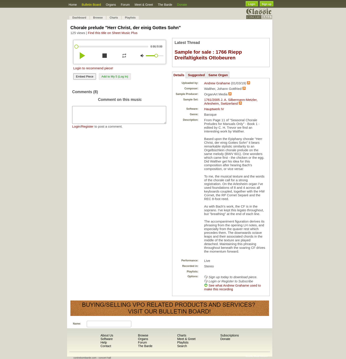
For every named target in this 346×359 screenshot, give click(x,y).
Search (182, 346)
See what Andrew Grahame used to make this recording (232, 287)
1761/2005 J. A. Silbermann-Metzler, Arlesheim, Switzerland (231, 101)
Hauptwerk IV (214, 109)
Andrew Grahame (217, 83)
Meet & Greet (144, 4)
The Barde (165, 4)
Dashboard (79, 17)
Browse (98, 17)
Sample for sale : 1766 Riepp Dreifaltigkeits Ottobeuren (208, 54)
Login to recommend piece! (93, 68)
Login (251, 4)
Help (103, 342)
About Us (106, 335)
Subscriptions (229, 335)
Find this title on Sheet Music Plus (112, 33)
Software (106, 339)
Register (87, 130)
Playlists (130, 17)
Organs (111, 4)
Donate (182, 4)
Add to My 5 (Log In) (115, 76)
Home (73, 4)
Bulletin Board (91, 4)
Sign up (266, 4)
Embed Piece (84, 76)
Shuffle (249, 356)
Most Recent (260, 356)
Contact (105, 346)
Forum (125, 4)
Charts (114, 17)
